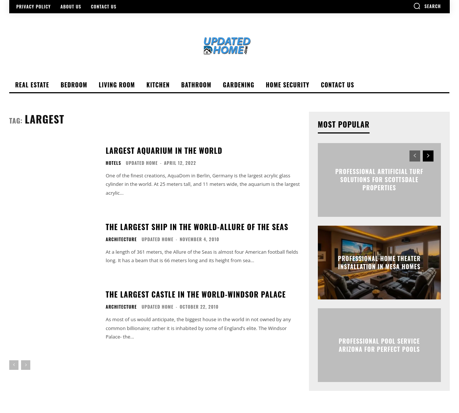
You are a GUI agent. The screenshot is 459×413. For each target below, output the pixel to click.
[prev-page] (13, 365)
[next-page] (428, 156)
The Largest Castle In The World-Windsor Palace (196, 294)
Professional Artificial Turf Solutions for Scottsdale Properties (379, 179)
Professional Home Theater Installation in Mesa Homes (379, 262)
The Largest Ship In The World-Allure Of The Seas (197, 226)
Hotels (113, 163)
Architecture (121, 239)
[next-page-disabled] (25, 365)
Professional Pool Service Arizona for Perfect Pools (379, 344)
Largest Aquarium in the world (164, 150)
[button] (427, 6)
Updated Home (142, 163)
